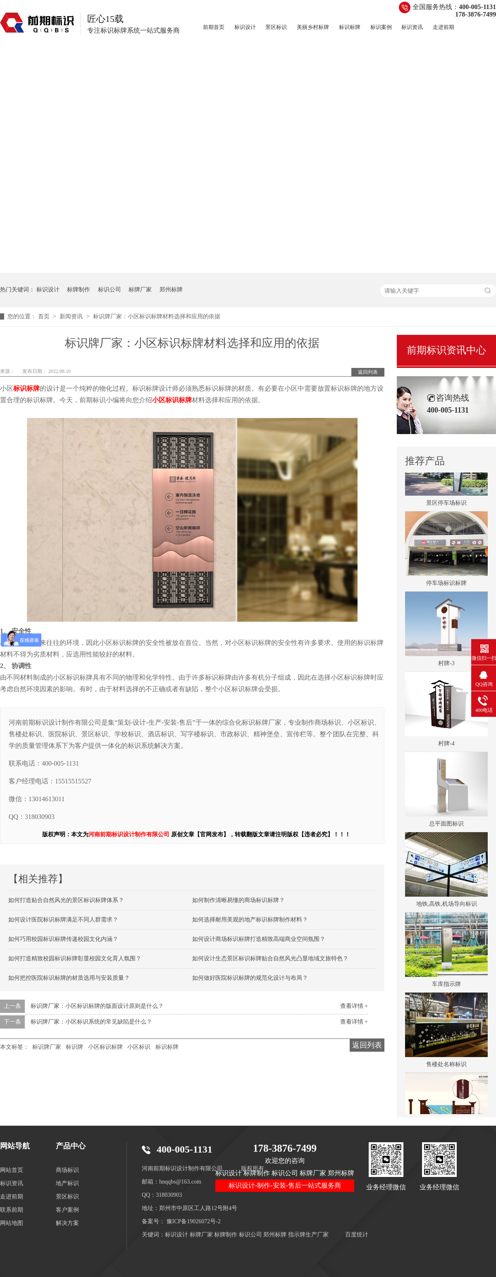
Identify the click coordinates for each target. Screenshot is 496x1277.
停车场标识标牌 (446, 585)
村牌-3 (446, 665)
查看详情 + (354, 1006)
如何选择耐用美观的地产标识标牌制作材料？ (250, 920)
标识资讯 (412, 27)
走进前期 (443, 27)
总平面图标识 (446, 825)
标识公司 (109, 289)
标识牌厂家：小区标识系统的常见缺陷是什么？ (91, 1022)
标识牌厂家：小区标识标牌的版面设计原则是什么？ (97, 1006)
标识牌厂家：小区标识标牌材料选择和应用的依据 (156, 316)
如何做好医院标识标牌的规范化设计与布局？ (250, 978)
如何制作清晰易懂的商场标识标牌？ (238, 900)
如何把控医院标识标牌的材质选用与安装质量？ (69, 978)
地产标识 (67, 1183)
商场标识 (67, 1170)
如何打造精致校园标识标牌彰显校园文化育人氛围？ (74, 958)
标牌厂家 (140, 289)
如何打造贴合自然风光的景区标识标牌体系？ (66, 900)
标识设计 (245, 27)
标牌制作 (78, 289)
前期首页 (213, 27)
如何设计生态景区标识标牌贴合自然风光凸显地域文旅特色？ (270, 958)
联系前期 (11, 1210)
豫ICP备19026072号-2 (194, 1221)
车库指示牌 (446, 986)
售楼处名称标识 (446, 1066)
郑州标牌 (171, 289)
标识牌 (74, 1047)
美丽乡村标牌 (313, 27)
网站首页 (11, 1170)
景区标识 (276, 27)
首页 (44, 316)
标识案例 (381, 27)
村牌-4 (446, 745)
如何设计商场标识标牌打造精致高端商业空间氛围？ (258, 939)
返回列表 (368, 372)
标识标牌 (349, 27)
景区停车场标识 (446, 504)
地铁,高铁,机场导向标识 (446, 905)
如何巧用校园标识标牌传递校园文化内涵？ (63, 939)
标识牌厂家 (46, 1047)
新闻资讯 (72, 316)
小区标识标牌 (105, 1047)
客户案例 (67, 1210)
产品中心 (71, 1146)
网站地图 (11, 1223)
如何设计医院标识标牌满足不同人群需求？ (63, 920)
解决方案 (67, 1223)
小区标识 (138, 1047)
